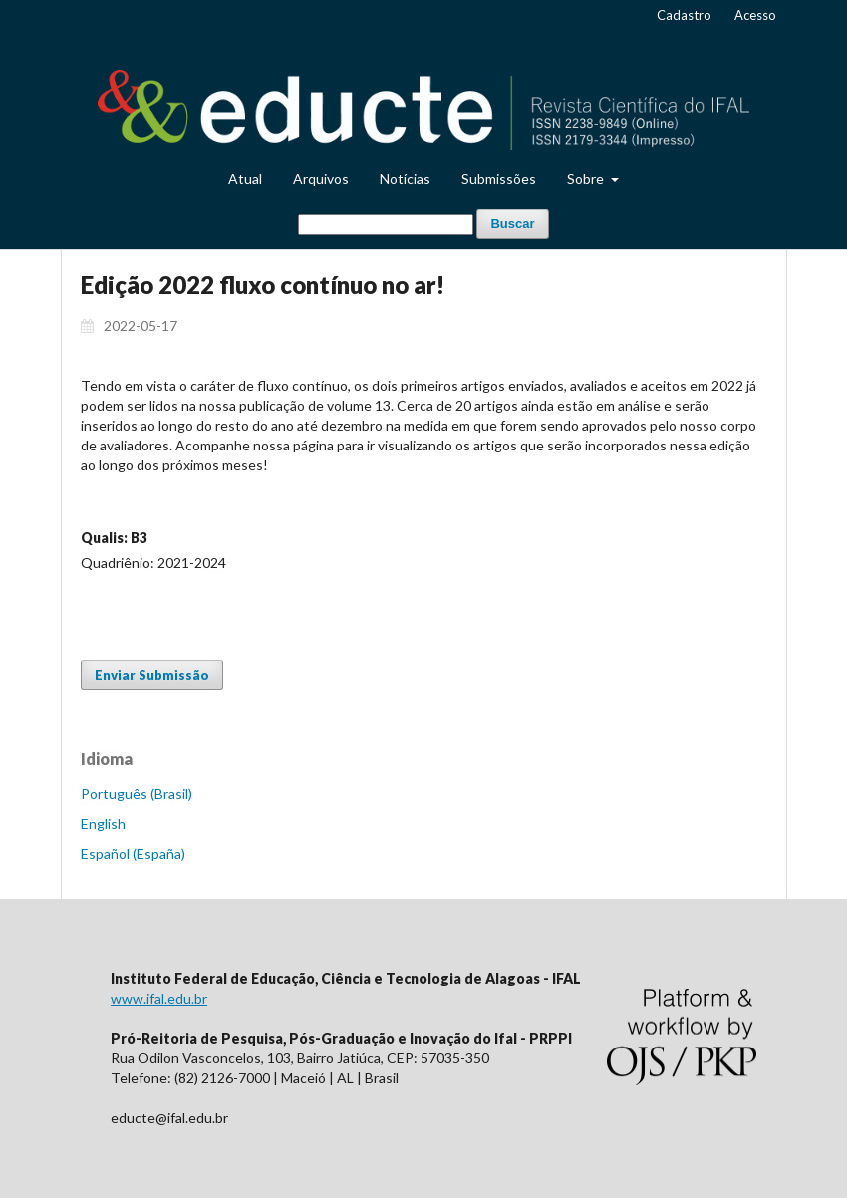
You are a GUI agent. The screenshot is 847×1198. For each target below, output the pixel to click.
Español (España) (133, 853)
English (103, 823)
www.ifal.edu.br (159, 998)
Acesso (755, 15)
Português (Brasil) (136, 793)
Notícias (405, 178)
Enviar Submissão (152, 675)
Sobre (587, 178)
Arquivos (321, 178)
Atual (245, 178)
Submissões (498, 178)
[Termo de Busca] (385, 224)
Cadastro (684, 15)
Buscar (512, 223)
